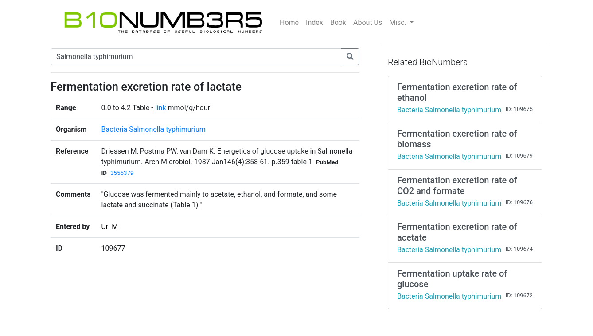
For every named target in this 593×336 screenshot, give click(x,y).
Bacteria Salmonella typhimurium (153, 129)
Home (289, 22)
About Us (367, 22)
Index (314, 22)
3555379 (121, 173)
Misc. (398, 22)
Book (338, 22)
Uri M (109, 226)
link (160, 107)
